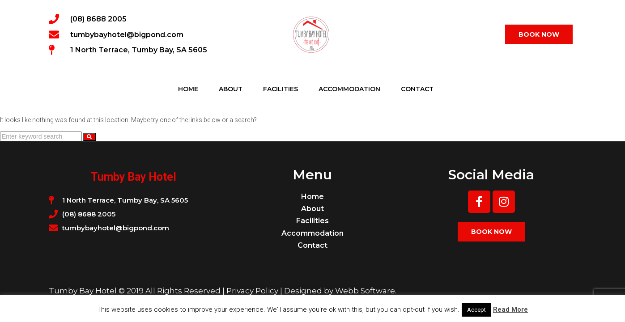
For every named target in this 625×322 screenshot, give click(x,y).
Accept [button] (476, 309)
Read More (510, 309)
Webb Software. (365, 290)
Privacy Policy (252, 290)
